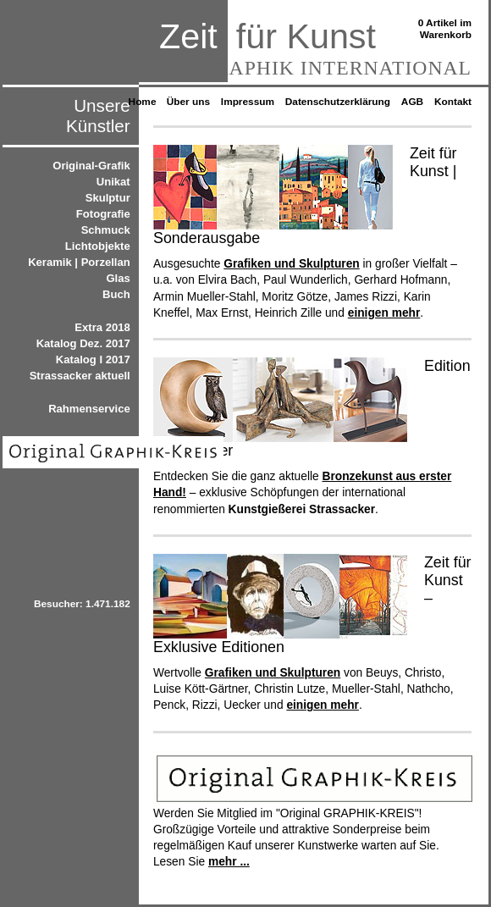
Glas (118, 278)
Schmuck (105, 230)
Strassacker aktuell (80, 375)
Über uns (188, 102)
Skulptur (108, 197)
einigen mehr (384, 313)
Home (144, 102)
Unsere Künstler (98, 115)
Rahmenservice (89, 408)
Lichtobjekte (97, 246)
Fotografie (103, 213)
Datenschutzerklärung (337, 102)
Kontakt (453, 102)
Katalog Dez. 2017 (83, 343)
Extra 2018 (102, 327)
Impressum (247, 102)
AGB (412, 102)
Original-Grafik (91, 165)
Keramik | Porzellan (79, 262)
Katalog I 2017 (93, 359)
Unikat (113, 181)
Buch (116, 294)
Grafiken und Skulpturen (291, 263)
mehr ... (229, 861)
